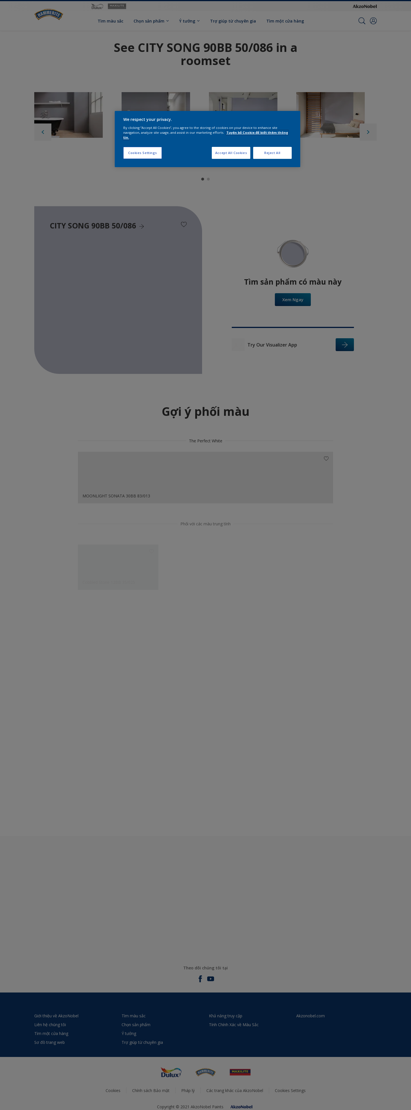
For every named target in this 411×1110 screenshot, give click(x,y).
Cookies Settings (142, 153)
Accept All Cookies (231, 153)
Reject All (272, 153)
